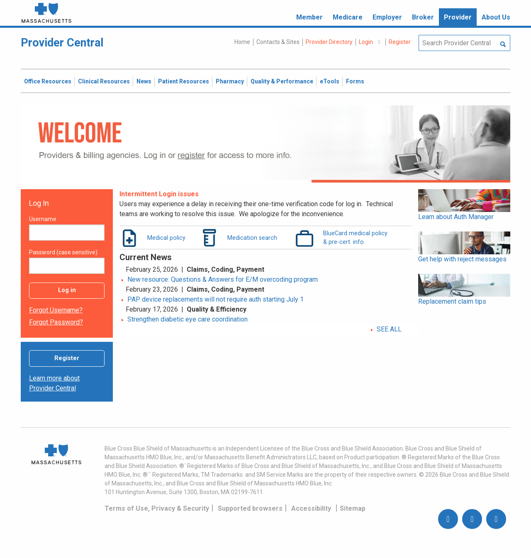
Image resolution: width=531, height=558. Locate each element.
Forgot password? (56, 322)
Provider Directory (329, 42)
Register (66, 358)
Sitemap (352, 508)
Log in (67, 290)
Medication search (252, 237)
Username (42, 219)
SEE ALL (389, 329)
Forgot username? (56, 310)
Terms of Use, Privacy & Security (157, 508)
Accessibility (311, 508)
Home (242, 42)
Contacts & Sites (278, 42)
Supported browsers (250, 508)
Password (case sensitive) (63, 252)
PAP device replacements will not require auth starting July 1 (215, 299)
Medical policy (166, 237)
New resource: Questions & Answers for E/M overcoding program (222, 279)
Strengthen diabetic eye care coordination (187, 319)
